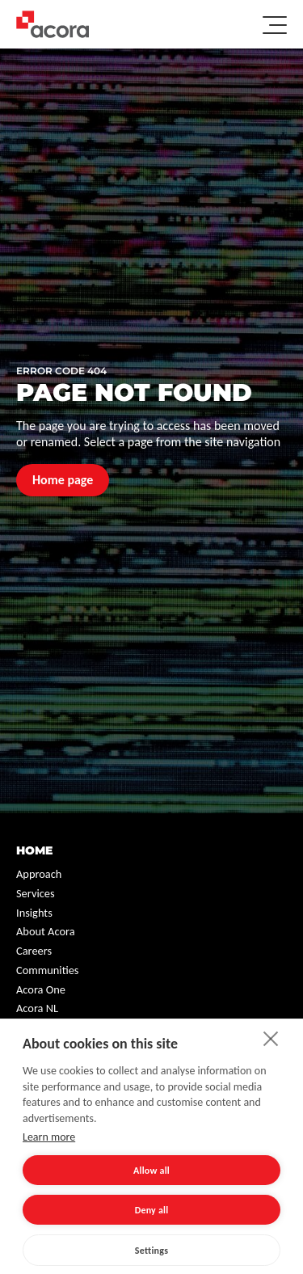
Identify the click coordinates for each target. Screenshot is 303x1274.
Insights (34, 912)
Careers (34, 950)
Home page (62, 479)
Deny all (152, 1210)
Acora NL (37, 1008)
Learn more (49, 1137)
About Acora (45, 931)
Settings (151, 1250)
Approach (38, 874)
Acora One (40, 989)
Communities (47, 970)
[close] (271, 1038)
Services (35, 893)
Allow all (151, 1170)
